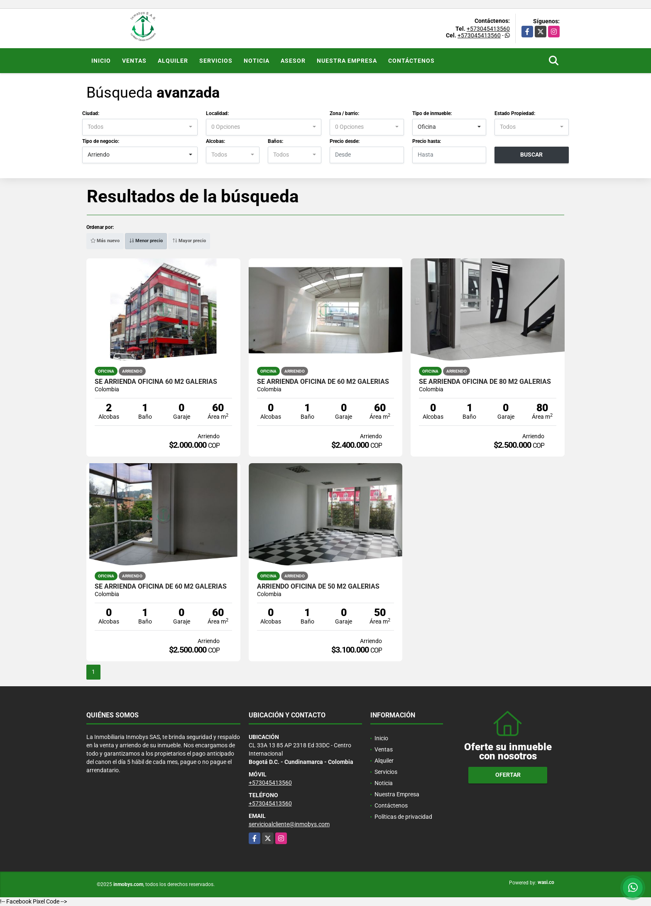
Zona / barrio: (344, 113)
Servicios (215, 60)
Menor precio (146, 240)
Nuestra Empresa (347, 60)
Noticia (256, 60)
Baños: (275, 141)
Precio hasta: (426, 141)
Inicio (101, 60)
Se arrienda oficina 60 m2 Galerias (156, 381)
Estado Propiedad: (514, 113)
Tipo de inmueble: (432, 113)
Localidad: (217, 113)
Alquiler (173, 60)
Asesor (293, 60)
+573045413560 (488, 28)
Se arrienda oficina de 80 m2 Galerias (485, 381)
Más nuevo (105, 240)
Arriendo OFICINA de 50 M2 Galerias (318, 586)
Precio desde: (345, 141)
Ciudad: (90, 113)
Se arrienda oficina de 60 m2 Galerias (323, 381)
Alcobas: (215, 141)
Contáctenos (411, 60)
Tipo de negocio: (100, 141)
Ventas (134, 60)
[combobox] (140, 127)
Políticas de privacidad (403, 816)
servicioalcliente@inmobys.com (289, 824)
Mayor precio (189, 240)
